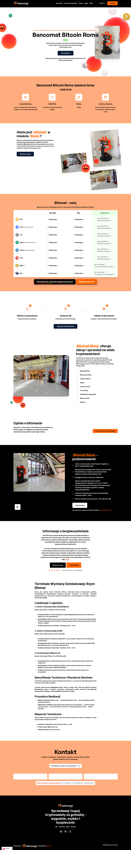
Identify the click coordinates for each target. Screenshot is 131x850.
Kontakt (112, 3)
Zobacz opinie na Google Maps (105, 431)
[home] (20, 3)
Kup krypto (59, 3)
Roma (54, 30)
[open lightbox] (39, 482)
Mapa (86, 3)
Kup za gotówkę (103, 218)
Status (81, 3)
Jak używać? (65, 53)
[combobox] (7, 848)
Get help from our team (110, 845)
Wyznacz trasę (25, 154)
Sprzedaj (62, 826)
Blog (91, 3)
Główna (36, 30)
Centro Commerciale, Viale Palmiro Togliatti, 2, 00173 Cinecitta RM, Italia (77, 30)
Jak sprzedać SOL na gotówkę (104, 274)
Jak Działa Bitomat (105, 510)
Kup (56, 826)
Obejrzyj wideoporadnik (65, 326)
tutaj (67, 559)
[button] (102, 3)
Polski (6, 848)
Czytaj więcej (80, 505)
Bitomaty (42, 30)
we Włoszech (48, 30)
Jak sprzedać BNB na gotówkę (104, 267)
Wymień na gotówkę (70, 3)
